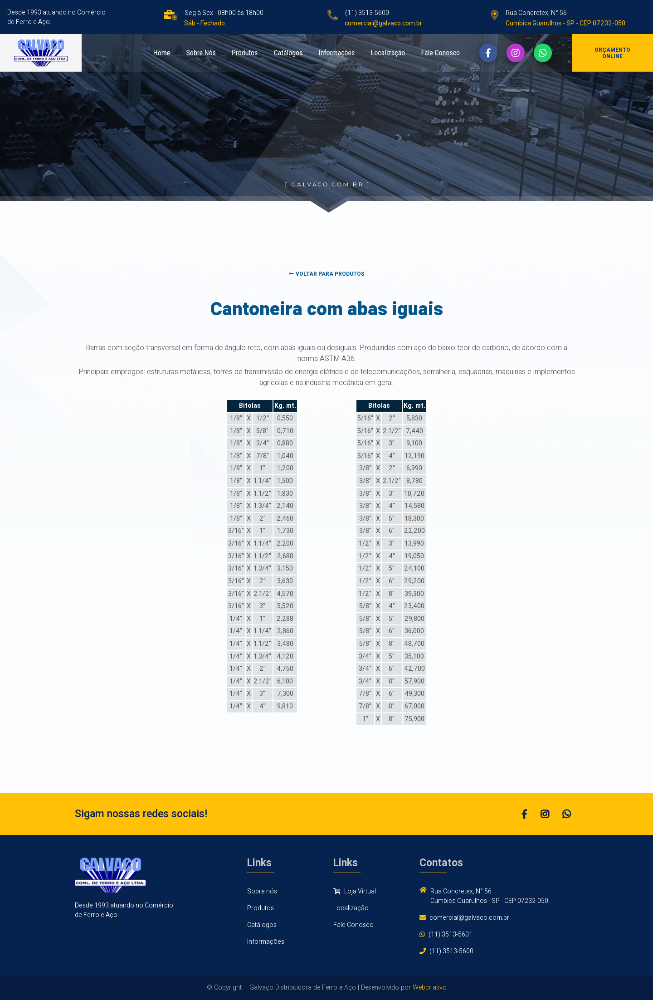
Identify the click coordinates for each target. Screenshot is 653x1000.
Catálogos (287, 53)
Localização (388, 53)
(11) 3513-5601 (451, 934)
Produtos (245, 53)
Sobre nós (262, 891)
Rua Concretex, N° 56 (536, 13)
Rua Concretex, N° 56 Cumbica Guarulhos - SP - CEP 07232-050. (490, 896)
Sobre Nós (201, 53)
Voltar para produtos (327, 274)
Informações (337, 53)
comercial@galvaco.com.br (469, 917)
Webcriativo (430, 987)
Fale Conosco (440, 53)
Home (162, 53)
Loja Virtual (354, 891)
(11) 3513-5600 (367, 13)
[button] (488, 53)
